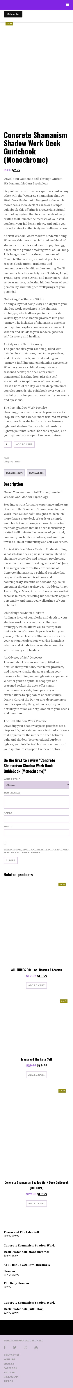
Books (17, 461)
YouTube (9, 1359)
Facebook (10, 1368)
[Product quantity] (8, 444)
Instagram (11, 1376)
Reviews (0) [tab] (36, 473)
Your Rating (12, 779)
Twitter (9, 1372)
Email (8, 826)
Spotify (9, 1363)
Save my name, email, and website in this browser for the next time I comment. (36, 851)
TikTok (8, 1381)
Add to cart (24, 444)
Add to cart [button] (36, 985)
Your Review (12, 792)
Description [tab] (14, 473)
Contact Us (11, 1355)
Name (8, 813)
